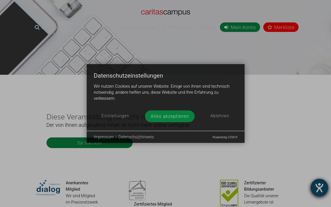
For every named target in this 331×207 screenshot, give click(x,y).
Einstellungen (115, 116)
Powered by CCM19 (224, 137)
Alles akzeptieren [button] (170, 116)
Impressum (104, 137)
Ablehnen (219, 116)
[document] (165, 91)
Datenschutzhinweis (136, 137)
